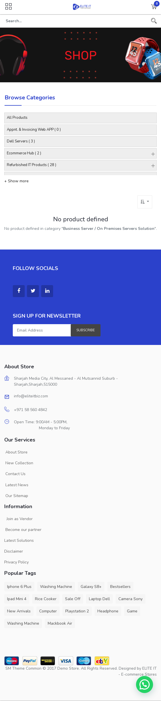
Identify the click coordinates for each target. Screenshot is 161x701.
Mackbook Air (60, 623)
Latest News (16, 485)
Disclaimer (13, 551)
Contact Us (15, 474)
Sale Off (72, 599)
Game (132, 611)
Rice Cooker (46, 599)
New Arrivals (19, 611)
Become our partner (22, 529)
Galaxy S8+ (91, 586)
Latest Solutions (19, 540)
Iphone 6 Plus (19, 586)
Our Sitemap (16, 495)
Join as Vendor (18, 519)
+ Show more (16, 181)
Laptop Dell (99, 599)
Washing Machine (56, 586)
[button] (154, 7)
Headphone (107, 611)
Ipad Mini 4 (16, 599)
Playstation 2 (77, 611)
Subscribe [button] (85, 330)
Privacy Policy (16, 562)
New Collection (18, 463)
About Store (16, 452)
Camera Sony (130, 599)
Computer (48, 611)
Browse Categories (30, 97)
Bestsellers (120, 586)
